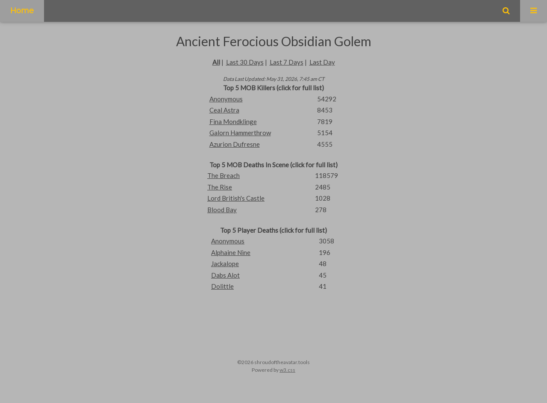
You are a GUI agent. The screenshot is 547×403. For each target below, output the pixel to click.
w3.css (287, 370)
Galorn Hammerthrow (240, 132)
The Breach (223, 175)
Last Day (322, 62)
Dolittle (222, 286)
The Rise (219, 187)
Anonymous (226, 99)
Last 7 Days (286, 62)
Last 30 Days (245, 62)
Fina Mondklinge (233, 121)
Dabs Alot (225, 275)
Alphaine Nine (230, 252)
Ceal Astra (224, 110)
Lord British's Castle (236, 198)
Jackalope (225, 263)
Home (22, 10)
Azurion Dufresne (234, 144)
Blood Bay (222, 209)
